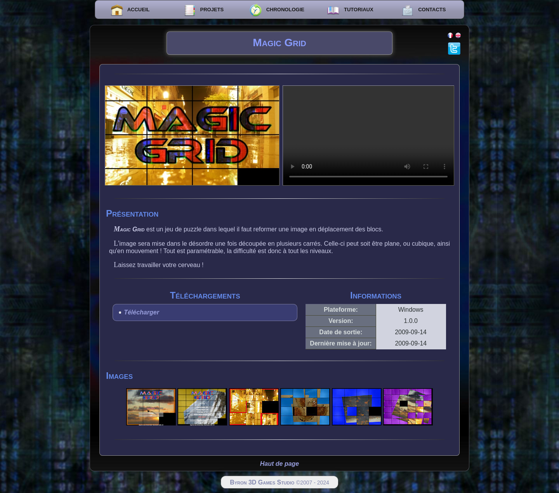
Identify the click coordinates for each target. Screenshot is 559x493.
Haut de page (279, 463)
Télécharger (141, 312)
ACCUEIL (130, 10)
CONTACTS (423, 10)
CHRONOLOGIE (276, 10)
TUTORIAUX (350, 10)
